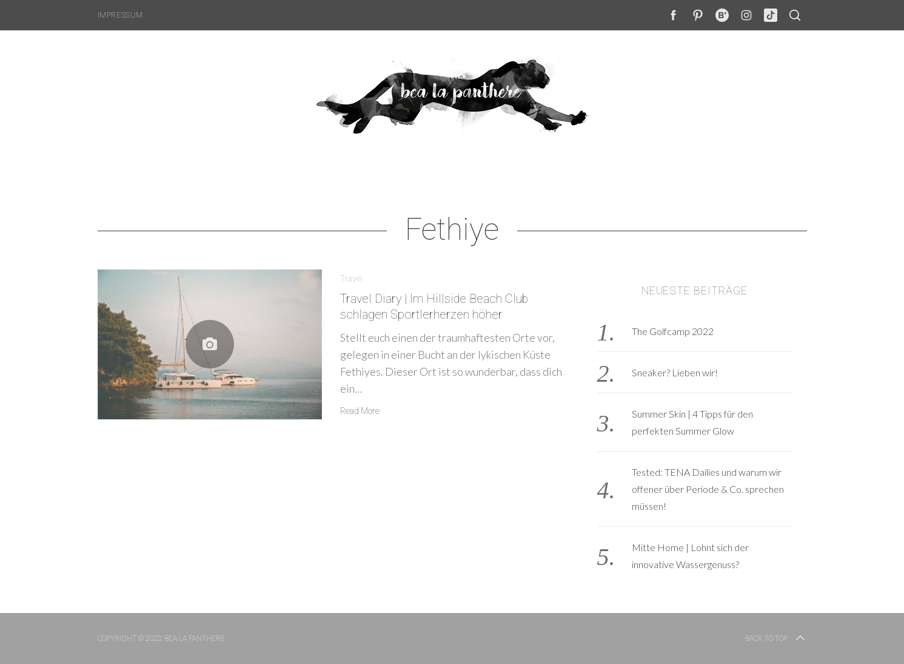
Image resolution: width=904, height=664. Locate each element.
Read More (360, 411)
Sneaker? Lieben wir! (675, 372)
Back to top (776, 638)
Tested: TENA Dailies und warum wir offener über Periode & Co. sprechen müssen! (708, 489)
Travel (351, 278)
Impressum (120, 15)
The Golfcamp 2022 (673, 331)
